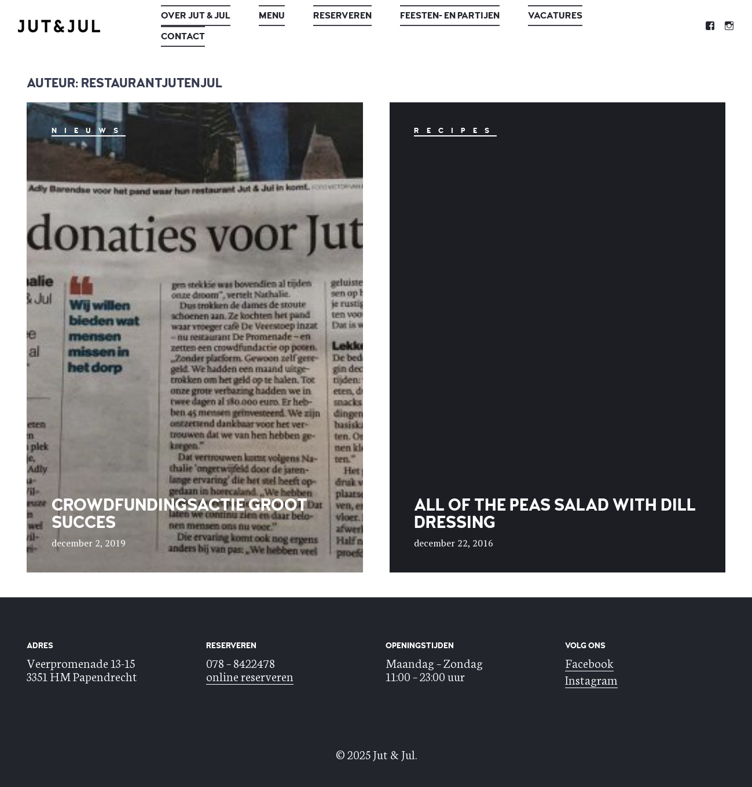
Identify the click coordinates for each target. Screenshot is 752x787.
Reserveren (342, 15)
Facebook (589, 662)
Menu (272, 15)
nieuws (89, 130)
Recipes (455, 130)
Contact (183, 36)
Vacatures (555, 15)
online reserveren (250, 675)
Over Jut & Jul (195, 15)
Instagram (591, 679)
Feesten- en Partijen (450, 15)
